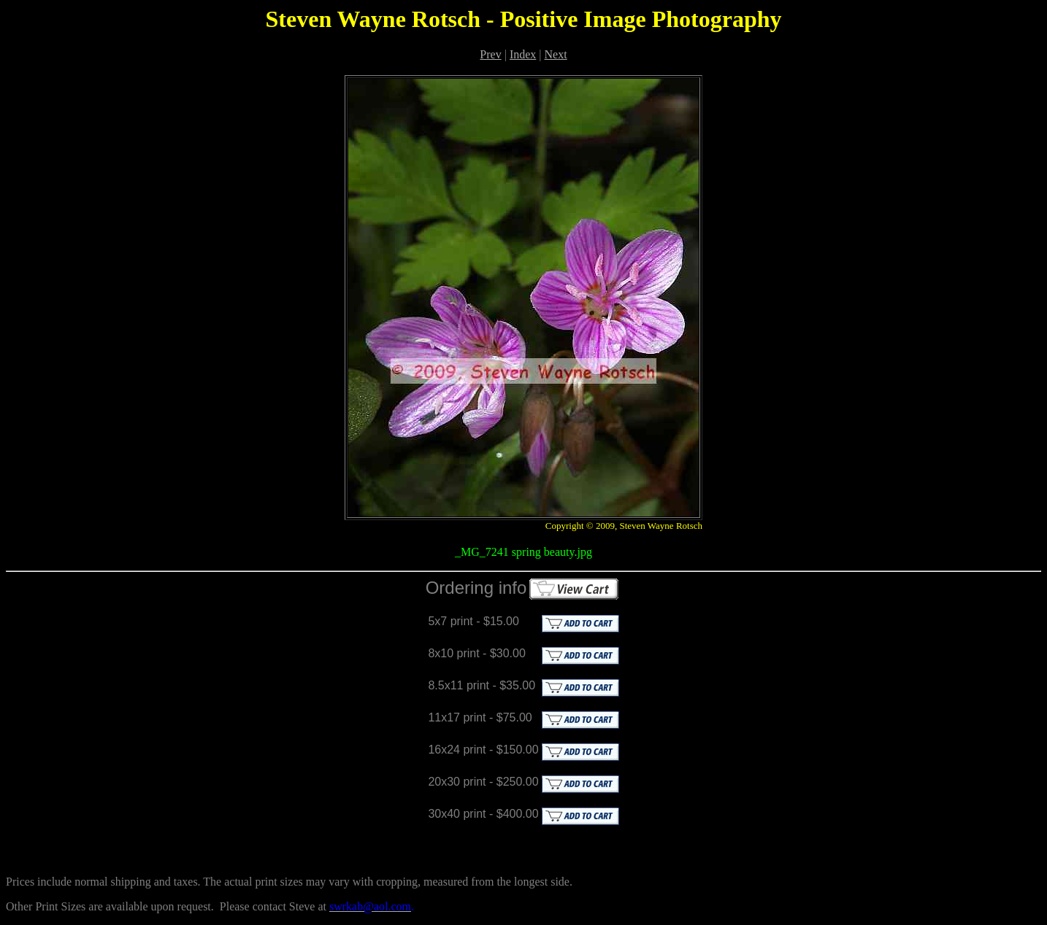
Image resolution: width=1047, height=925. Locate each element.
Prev (490, 54)
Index (523, 54)
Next (556, 54)
